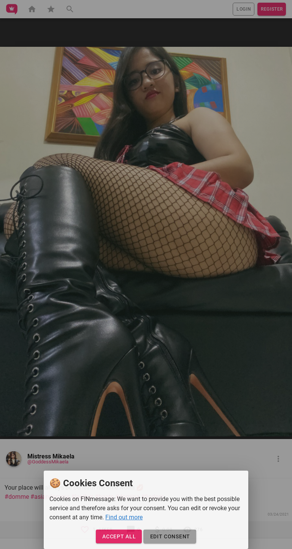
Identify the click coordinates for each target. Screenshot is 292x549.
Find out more (124, 517)
